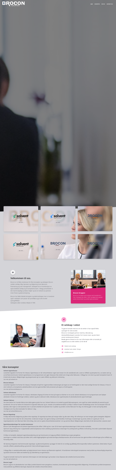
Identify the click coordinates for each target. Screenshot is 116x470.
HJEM (91, 4)
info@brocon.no (68, 352)
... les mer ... (21, 222)
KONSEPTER (97, 4)
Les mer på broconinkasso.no (13, 389)
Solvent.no (73, 339)
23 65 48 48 (83, 341)
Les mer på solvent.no (10, 379)
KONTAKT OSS (110, 4)
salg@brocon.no (66, 341)
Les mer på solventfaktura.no (13, 411)
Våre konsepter (10, 367)
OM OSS (103, 4)
